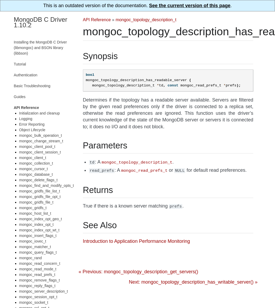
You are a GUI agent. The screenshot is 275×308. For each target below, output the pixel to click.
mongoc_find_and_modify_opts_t (46, 185)
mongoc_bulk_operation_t (40, 135)
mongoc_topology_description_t (146, 19)
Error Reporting (32, 124)
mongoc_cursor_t (33, 169)
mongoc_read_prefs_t (37, 274)
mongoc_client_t (32, 158)
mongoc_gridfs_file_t (36, 202)
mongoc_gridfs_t (33, 208)
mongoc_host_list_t (35, 213)
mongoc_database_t (36, 174)
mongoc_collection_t (36, 163)
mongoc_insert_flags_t (38, 236)
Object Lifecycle (32, 130)
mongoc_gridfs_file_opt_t (40, 197)
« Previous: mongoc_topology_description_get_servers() (138, 270)
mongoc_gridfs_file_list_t (39, 191)
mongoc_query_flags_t (38, 252)
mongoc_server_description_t (43, 291)
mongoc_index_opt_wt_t (39, 230)
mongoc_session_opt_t (38, 297)
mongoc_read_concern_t (39, 263)
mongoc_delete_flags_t (38, 180)
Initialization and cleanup (39, 113)
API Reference (97, 19)
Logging (25, 119)
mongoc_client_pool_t (37, 146)
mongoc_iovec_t (32, 241)
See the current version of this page (189, 5)
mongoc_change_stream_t (41, 141)
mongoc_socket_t (33, 302)
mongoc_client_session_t (40, 152)
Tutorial (20, 64)
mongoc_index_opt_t (36, 224)
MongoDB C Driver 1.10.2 (40, 22)
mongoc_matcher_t (35, 247)
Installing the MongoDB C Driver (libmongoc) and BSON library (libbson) (40, 47)
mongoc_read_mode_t (37, 269)
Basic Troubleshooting (32, 86)
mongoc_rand (30, 258)
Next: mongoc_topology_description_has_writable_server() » (193, 280)
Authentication (25, 75)
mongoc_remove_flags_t (39, 280)
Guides (20, 97)
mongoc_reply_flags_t (37, 286)
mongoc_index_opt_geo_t (40, 219)
